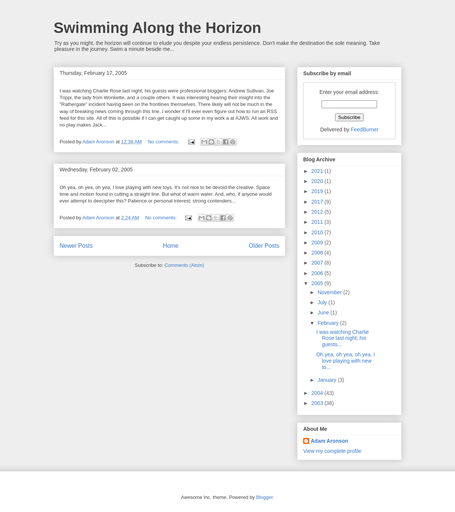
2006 (318, 273)
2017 (318, 202)
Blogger (264, 497)
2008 (318, 253)
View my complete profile (332, 451)
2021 (318, 171)
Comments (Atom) (184, 265)
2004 (318, 393)
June (323, 313)
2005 (318, 283)
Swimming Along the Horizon (157, 27)
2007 (318, 263)
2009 (318, 243)
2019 (318, 191)
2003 (318, 403)
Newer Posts (76, 246)
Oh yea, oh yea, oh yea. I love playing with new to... (345, 360)
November (330, 292)
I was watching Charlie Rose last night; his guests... (342, 338)
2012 (318, 212)
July (322, 302)
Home (171, 246)
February (328, 323)
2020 (318, 181)
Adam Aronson (329, 441)
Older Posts (264, 246)
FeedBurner (365, 129)
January (327, 380)
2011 (318, 222)
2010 (318, 232)
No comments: (164, 141)
